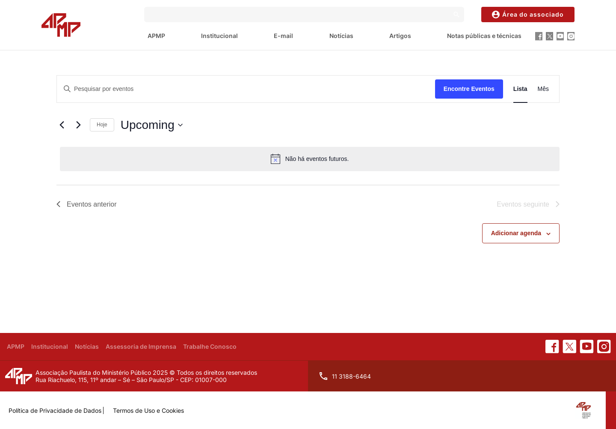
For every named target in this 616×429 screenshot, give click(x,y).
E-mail (283, 35)
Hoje (102, 125)
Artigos (400, 35)
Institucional (219, 35)
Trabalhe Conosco (210, 346)
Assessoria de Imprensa (141, 346)
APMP (156, 35)
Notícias (341, 35)
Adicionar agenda (516, 233)
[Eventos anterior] (61, 125)
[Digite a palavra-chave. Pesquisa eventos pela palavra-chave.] (246, 89)
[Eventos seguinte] (78, 125)
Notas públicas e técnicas (484, 35)
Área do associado (528, 14)
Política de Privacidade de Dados (55, 410)
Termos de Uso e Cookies (148, 410)
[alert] (310, 159)
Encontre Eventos (469, 88)
